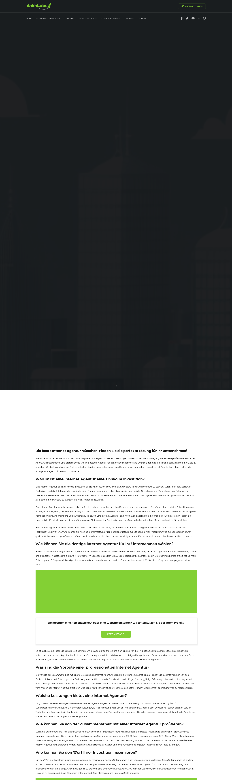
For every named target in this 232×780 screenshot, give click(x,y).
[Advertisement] (116, 413)
